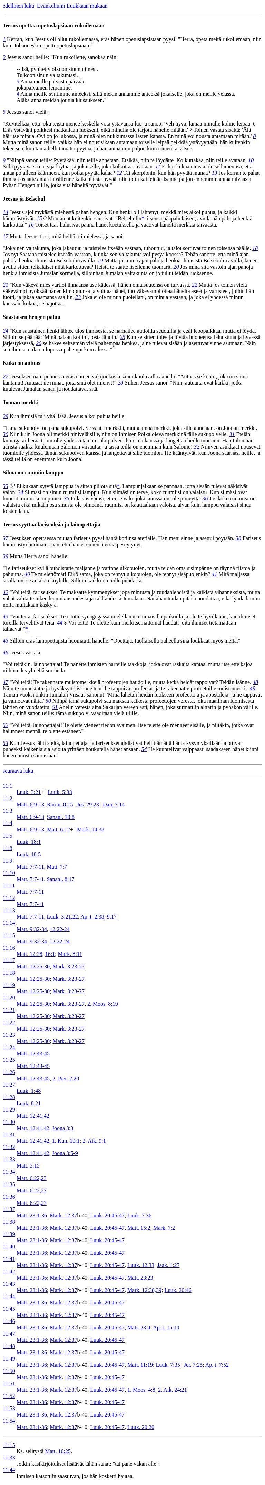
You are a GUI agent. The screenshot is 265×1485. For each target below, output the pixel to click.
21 (5, 285)
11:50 (9, 1371)
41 (214, 574)
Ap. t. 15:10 (166, 1327)
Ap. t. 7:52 (217, 1365)
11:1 (7, 786)
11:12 (9, 898)
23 (78, 297)
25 (122, 337)
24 (5, 331)
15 (39, 218)
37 (5, 538)
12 (119, 173)
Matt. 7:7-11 (30, 867)
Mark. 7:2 (164, 1228)
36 (205, 498)
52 (5, 725)
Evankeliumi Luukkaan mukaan (72, 6)
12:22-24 (60, 929)
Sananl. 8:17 (60, 879)
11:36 (9, 1197)
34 (20, 492)
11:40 (9, 1246)
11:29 (9, 1110)
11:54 (9, 1421)
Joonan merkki (21, 402)
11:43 (9, 1284)
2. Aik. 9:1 (94, 1141)
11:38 (9, 1222)
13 (214, 173)
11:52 (9, 1396)
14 (5, 212)
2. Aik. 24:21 (172, 1390)
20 (176, 267)
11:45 (9, 1309)
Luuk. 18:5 (29, 854)
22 (194, 285)
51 (55, 707)
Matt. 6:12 (58, 829)
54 (144, 749)
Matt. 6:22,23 (32, 1178)
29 (5, 416)
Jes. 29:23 (88, 805)
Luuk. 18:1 (29, 842)
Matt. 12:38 (29, 954)
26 (38, 343)
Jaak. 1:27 (168, 1265)
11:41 (9, 1259)
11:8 (7, 848)
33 (5, 486)
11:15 (9, 935)
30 (5, 434)
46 (5, 652)
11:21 (9, 1010)
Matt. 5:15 (28, 1166)
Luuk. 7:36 (139, 1215)
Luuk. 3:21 (29, 792)
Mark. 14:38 (90, 829)
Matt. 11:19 (140, 1365)
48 (255, 682)
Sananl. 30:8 (61, 817)
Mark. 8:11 (70, 954)
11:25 (9, 1060)
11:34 (9, 1172)
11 (157, 166)
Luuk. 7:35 (168, 1365)
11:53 (9, 1408)
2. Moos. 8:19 (102, 1004)
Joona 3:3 (62, 1128)
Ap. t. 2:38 (92, 917)
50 (48, 701)
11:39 (9, 1234)
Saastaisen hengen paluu (31, 317)
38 (238, 538)
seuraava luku (18, 771)
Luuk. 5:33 (60, 792)
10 (251, 160)
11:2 (7, 798)
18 (255, 248)
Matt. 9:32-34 (32, 929)
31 (232, 434)
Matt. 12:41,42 (33, 1116)
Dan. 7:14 (114, 805)
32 (196, 447)
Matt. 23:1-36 (32, 1215)
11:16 (9, 948)
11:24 (9, 1047)
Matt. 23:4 (138, 1327)
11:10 (9, 873)
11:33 (9, 1159)
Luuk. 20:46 (177, 1290)
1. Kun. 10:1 (66, 1141)
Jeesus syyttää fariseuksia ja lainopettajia (51, 524)
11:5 (7, 836)
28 (120, 383)
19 (100, 261)
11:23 (9, 1035)
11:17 (9, 960)
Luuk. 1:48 (29, 1091)
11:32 (9, 1147)
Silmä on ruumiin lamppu (33, 473)
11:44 (9, 1296)
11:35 (9, 1184)
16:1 (50, 954)
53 (5, 743)
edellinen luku (18, 6)
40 (27, 574)
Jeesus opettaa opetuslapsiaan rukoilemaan (54, 25)
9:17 (112, 917)
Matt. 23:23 (140, 1278)
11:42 (9, 1271)
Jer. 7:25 (193, 1365)
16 (31, 225)
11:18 (9, 973)
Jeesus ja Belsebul (24, 199)
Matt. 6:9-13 (30, 805)
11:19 (9, 985)
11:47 (9, 1334)
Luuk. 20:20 (140, 1427)
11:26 (9, 1072)
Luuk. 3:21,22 (62, 917)
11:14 (9, 923)
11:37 (9, 1209)
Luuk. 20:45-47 (107, 1215)
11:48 (9, 1346)
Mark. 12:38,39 (144, 1290)
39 (5, 556)
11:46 (9, 1321)
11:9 (7, 861)
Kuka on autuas (21, 363)
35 (66, 498)
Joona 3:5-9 (65, 1153)
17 (5, 236)
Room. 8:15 (60, 805)
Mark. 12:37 (63, 1215)
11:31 (9, 1134)
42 (5, 592)
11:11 (9, 885)
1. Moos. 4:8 (141, 1390)
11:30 (9, 1122)
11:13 (9, 910)
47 (5, 682)
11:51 (9, 1383)
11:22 (9, 1022)
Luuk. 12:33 (140, 1265)
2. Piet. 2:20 (65, 1078)
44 (59, 623)
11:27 (9, 1085)
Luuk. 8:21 (29, 1103)
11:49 (9, 1359)
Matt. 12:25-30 (33, 966)
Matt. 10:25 (58, 1451)
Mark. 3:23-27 (68, 966)
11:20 (9, 997)
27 (5, 376)
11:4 (7, 823)
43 (5, 616)
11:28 (9, 1097)
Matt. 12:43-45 (33, 1054)
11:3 (7, 811)
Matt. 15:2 (138, 1228)
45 (5, 641)
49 (252, 688)
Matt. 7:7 (57, 867)
